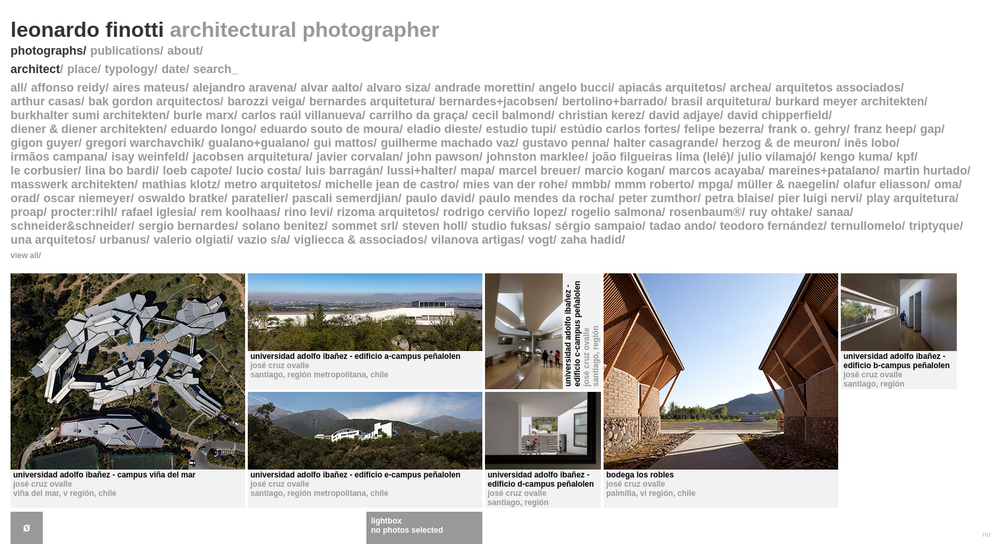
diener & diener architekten (87, 129)
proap (27, 212)
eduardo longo (212, 129)
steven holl (433, 225)
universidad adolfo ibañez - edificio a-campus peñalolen (355, 356)
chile (107, 493)
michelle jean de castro (390, 184)
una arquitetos (51, 239)
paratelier (258, 198)
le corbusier (44, 170)
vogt (540, 239)
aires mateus (149, 87)
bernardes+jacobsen (497, 101)
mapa (476, 170)
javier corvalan (357, 156)
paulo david (438, 198)
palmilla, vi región (639, 493)
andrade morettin (482, 87)
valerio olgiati (192, 239)
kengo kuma (855, 156)
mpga (713, 184)
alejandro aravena (242, 87)
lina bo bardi (120, 170)
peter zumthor (657, 198)
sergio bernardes (186, 225)
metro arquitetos (271, 184)
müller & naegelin (786, 184)
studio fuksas (509, 225)
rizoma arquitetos (386, 212)
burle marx (203, 115)
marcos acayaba (715, 170)
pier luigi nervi (818, 198)
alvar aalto (329, 87)
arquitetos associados (838, 87)
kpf (906, 156)
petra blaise (738, 198)
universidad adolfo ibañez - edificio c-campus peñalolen (572, 334)
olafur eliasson (885, 184)
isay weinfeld (148, 156)
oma (946, 184)
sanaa (833, 212)
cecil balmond (511, 115)
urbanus (123, 239)
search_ (215, 69)
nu (986, 534)
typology (129, 69)
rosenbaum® (705, 212)
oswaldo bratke (181, 198)
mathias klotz (179, 184)
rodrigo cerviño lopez (503, 212)
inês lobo (870, 143)
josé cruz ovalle (42, 484)
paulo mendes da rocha (544, 198)
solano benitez (283, 225)
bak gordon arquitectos (154, 101)
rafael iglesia (157, 212)
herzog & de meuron (779, 143)
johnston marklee (535, 156)
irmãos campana (57, 156)
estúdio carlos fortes (618, 129)
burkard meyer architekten (849, 101)
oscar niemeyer (86, 198)
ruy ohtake (779, 212)
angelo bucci (574, 87)
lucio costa (267, 170)
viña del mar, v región (53, 493)
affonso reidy (68, 87)
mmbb (589, 184)
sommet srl (363, 225)
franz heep (883, 129)
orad (23, 198)
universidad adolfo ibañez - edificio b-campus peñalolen (896, 361)
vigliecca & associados (359, 239)
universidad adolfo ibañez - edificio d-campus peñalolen (541, 479)
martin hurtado (925, 170)
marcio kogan (623, 170)
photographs (47, 50)
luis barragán (342, 170)
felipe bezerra (722, 129)
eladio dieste (442, 129)
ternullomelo (865, 225)
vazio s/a (262, 239)
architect (35, 69)
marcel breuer (538, 170)
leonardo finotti (225, 29)
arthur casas (46, 101)
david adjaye (684, 115)
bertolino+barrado (613, 101)
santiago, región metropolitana (308, 374)
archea (749, 87)
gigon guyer (44, 143)
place (82, 69)
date (173, 69)
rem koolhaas (238, 212)
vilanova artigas (476, 239)
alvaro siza (396, 87)
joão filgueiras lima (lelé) (661, 156)
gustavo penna (564, 143)
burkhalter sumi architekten (88, 115)
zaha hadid (590, 239)
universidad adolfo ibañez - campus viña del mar (104, 474)
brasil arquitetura (719, 101)
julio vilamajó (774, 156)
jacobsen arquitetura (250, 156)
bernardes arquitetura (370, 101)
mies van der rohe (513, 184)
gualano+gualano (257, 143)
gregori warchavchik (143, 143)
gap (930, 129)
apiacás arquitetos (671, 87)
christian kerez (599, 115)
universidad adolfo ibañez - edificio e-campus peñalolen (355, 474)
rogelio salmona (616, 212)
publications (125, 50)
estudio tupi (519, 129)
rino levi (306, 212)
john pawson (443, 156)
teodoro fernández (771, 225)
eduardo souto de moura (329, 129)
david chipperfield (778, 115)
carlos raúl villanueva (301, 115)
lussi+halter (420, 170)
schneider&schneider (71, 225)
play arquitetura (911, 198)
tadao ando (680, 225)
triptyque (934, 225)
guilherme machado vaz (448, 143)
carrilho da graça (417, 115)
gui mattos (344, 143)
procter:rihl (82, 212)
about (183, 50)
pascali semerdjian (345, 198)
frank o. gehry (807, 129)
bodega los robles (640, 474)
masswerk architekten (72, 184)
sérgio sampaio (598, 225)
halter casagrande (664, 143)
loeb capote (196, 170)
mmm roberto (652, 184)
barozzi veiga (264, 101)
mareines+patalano (822, 170)
